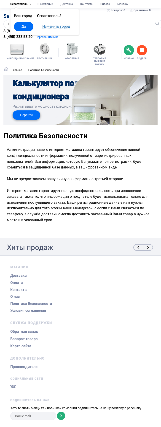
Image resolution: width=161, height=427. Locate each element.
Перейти (26, 115)
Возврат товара (24, 339)
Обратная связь (24, 331)
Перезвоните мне (47, 37)
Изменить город (56, 26)
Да (23, 26)
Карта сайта (20, 346)
